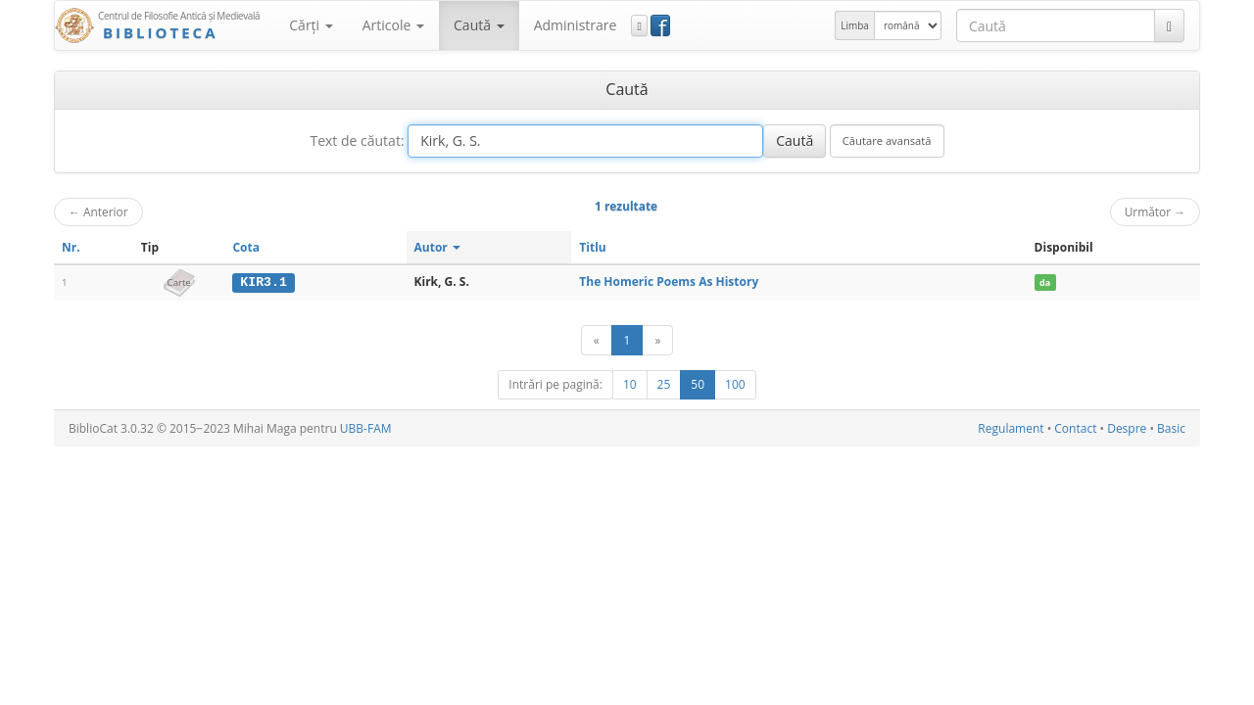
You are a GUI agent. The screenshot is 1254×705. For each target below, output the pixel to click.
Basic (1171, 428)
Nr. (71, 247)
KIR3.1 (263, 282)
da (1044, 282)
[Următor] (657, 340)
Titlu (592, 247)
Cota (246, 247)
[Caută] (1169, 25)
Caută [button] (479, 25)
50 (697, 384)
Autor (437, 247)
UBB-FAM (366, 428)
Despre (1126, 428)
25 (664, 384)
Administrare (575, 25)
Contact (1075, 428)
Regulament (1010, 428)
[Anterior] (596, 340)
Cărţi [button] (310, 25)
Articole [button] (393, 25)
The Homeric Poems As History (668, 281)
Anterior (98, 211)
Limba (855, 25)
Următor (1155, 211)
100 (735, 384)
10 (630, 384)
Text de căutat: (357, 140)
